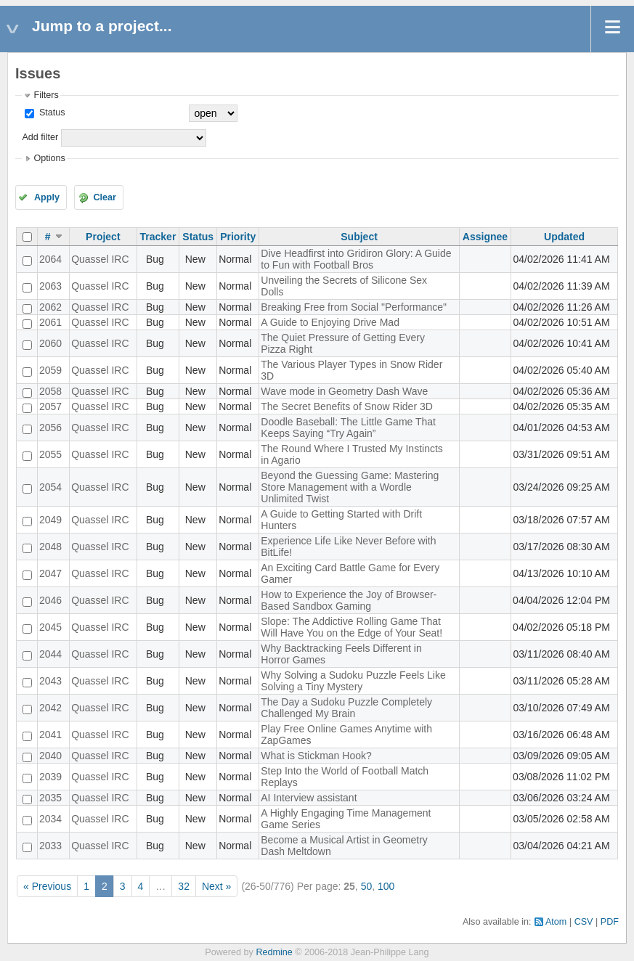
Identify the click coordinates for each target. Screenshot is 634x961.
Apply (47, 197)
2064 (50, 259)
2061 (50, 322)
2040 (50, 755)
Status (50, 112)
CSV (583, 922)
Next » (216, 886)
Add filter (40, 137)
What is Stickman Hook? (316, 755)
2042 (50, 707)
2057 (50, 406)
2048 (50, 546)
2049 (50, 520)
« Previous (47, 886)
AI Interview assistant (309, 797)
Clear (104, 197)
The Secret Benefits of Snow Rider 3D (347, 406)
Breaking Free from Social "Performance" (354, 307)
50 (367, 886)
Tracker (158, 236)
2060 (50, 343)
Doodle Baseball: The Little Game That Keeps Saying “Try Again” (348, 427)
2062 (50, 307)
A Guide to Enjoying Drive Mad (330, 322)
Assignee (485, 236)
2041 (50, 734)
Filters (45, 95)
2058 (50, 391)
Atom (555, 922)
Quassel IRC (100, 259)
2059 (50, 370)
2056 (50, 427)
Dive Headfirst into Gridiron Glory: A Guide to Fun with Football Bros (356, 259)
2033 (50, 845)
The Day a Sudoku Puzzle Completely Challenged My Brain (346, 707)
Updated (564, 236)
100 (386, 886)
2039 (50, 776)
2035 (50, 797)
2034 (50, 819)
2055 (50, 454)
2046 (50, 600)
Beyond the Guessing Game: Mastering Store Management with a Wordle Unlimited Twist (350, 487)
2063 (50, 286)
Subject (359, 236)
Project (103, 236)
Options (49, 158)
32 (184, 886)
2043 (50, 681)
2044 (50, 654)
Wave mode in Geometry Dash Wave (344, 391)
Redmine (274, 952)
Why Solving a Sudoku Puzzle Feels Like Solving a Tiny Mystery (353, 680)
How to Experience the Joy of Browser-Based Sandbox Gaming (348, 600)
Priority (238, 236)
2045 (50, 627)
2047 (50, 573)
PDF (610, 922)
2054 (50, 487)
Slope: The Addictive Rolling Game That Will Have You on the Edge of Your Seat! (351, 627)
